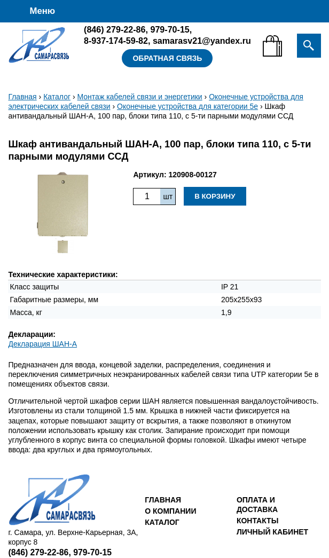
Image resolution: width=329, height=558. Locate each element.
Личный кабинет (272, 532)
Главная (22, 96)
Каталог (56, 96)
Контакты (257, 520)
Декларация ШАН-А (42, 344)
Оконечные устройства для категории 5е (187, 106)
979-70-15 (169, 29)
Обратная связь (167, 58)
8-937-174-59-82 (116, 40)
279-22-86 (114, 29)
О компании (170, 511)
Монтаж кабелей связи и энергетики (139, 96)
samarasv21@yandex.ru (202, 40)
